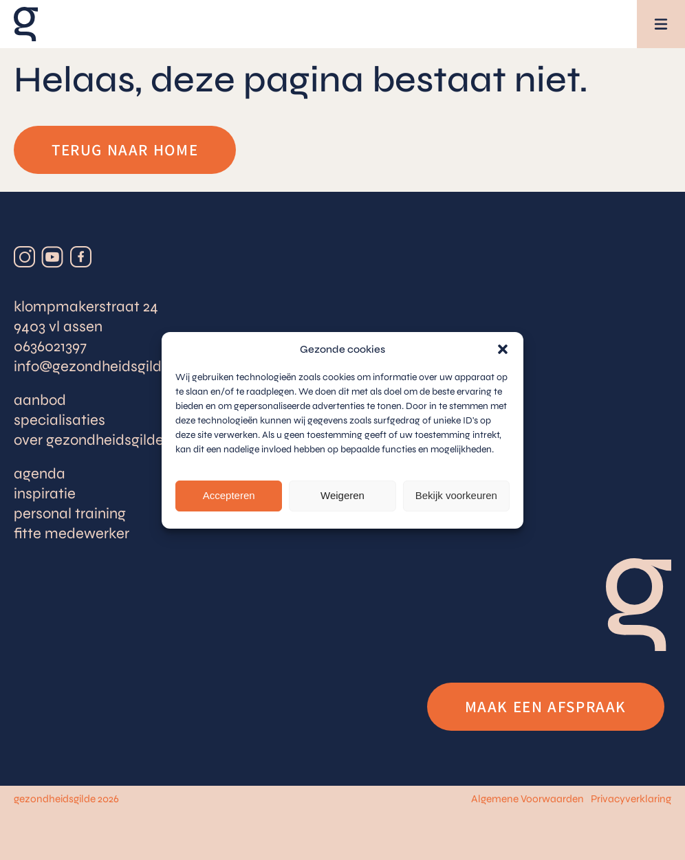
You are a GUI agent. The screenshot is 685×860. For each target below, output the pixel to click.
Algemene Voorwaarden (527, 799)
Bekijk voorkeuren (456, 495)
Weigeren (342, 495)
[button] (503, 349)
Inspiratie (45, 493)
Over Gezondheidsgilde (89, 440)
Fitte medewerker (71, 533)
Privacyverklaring (631, 799)
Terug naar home (125, 150)
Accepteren (229, 495)
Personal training (70, 513)
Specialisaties (59, 420)
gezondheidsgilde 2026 (66, 799)
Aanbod (40, 400)
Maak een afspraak (546, 706)
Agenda (39, 473)
